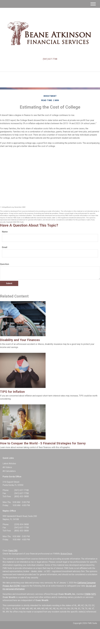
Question (4, 264)
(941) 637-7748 (50, 59)
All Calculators (9, 471)
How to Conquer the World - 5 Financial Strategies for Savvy (43, 443)
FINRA (87, 594)
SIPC (93, 594)
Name (5, 231)
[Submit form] (9, 283)
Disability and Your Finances (20, 340)
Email (4, 247)
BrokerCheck (66, 553)
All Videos (7, 467)
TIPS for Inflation (12, 392)
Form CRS (12, 550)
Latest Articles (9, 463)
